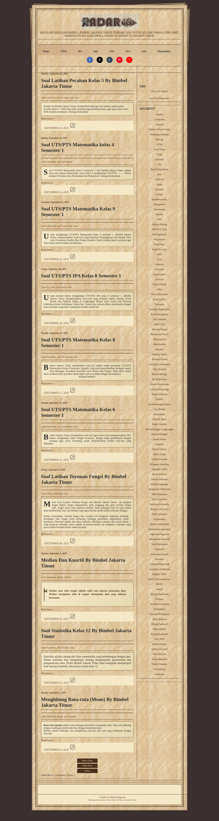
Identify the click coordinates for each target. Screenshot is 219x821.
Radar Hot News (117, 800)
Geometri (159, 159)
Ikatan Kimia (159, 439)
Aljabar (50, 494)
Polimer (159, 599)
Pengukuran (159, 239)
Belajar (98, 800)
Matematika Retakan (159, 539)
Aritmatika (159, 119)
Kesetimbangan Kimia (159, 404)
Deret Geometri (159, 514)
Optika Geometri (159, 649)
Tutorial (159, 279)
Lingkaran (159, 674)
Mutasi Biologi (159, 374)
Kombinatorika (159, 199)
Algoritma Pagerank (159, 534)
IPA (80, 51)
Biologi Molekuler (159, 594)
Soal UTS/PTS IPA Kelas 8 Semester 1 (81, 275)
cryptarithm (159, 519)
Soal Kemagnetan (159, 314)
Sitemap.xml (128, 800)
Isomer (159, 589)
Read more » (47, 118)
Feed (134, 800)
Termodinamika (159, 659)
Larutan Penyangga (159, 389)
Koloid (159, 399)
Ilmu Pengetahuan (159, 169)
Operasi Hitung (63, 98)
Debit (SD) (159, 324)
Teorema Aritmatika (159, 604)
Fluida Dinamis (159, 664)
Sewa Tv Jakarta (159, 91)
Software (159, 264)
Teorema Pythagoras (159, 614)
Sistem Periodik (159, 459)
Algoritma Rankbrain (159, 569)
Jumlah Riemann (159, 479)
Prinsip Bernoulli (159, 634)
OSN (111, 51)
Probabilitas (159, 609)
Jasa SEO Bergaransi (159, 98)
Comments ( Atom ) (64, 775)
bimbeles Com (159, 249)
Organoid (159, 549)
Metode (60, 577)
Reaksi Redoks (159, 424)
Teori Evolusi (159, 369)
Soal (144, 51)
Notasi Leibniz (159, 474)
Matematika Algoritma (159, 529)
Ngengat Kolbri (159, 469)
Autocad (159, 124)
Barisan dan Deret (159, 334)
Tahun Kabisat (159, 619)
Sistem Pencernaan (159, 384)
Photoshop (159, 244)
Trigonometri (159, 274)
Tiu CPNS (159, 639)
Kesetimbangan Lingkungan (159, 429)
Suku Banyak (159, 654)
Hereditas (159, 559)
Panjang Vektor (159, 354)
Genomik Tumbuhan (159, 364)
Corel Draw (159, 149)
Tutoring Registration (159, 309)
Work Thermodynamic (159, 579)
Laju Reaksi (159, 409)
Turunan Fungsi (159, 329)
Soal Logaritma (159, 499)
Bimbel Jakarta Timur (159, 129)
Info (95, 51)
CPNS (63, 51)
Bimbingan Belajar (159, 134)
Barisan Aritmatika (159, 524)
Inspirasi (159, 179)
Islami (159, 184)
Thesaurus (159, 304)
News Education (159, 294)
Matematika (164, 51)
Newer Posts (87, 760)
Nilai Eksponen (159, 494)
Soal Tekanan (159, 319)
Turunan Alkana (159, 359)
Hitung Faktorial (159, 624)
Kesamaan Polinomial (159, 489)
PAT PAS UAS (159, 229)
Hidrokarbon (159, 344)
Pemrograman (159, 234)
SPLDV (159, 584)
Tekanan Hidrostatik (159, 564)
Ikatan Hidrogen (159, 434)
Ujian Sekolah (67, 162)
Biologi (159, 139)
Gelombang (159, 669)
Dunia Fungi (159, 454)
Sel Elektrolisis (159, 379)
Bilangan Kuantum (159, 464)
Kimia (159, 194)
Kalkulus (159, 189)
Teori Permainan (159, 544)
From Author (159, 299)
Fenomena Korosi (159, 554)
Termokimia (160, 414)
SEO (127, 51)
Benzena (159, 349)
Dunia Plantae (159, 449)
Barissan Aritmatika (159, 504)
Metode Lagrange (159, 484)
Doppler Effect (159, 574)
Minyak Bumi (159, 419)
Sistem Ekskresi (159, 394)
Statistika (67, 577)
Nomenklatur (159, 629)
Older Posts (87, 766)
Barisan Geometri (159, 509)
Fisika (159, 154)
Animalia (159, 444)
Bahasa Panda (159, 644)
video (77, 98)
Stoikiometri (159, 339)
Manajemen (159, 204)
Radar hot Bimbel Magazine (113, 797)
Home (46, 51)
